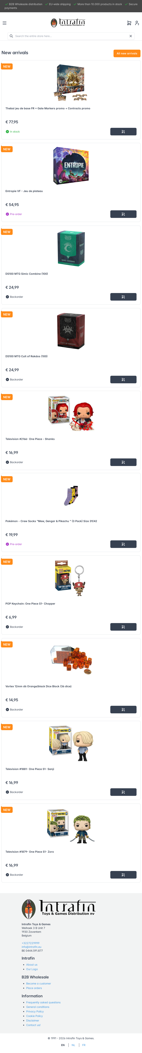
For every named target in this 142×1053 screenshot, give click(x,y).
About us (31, 964)
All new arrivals (127, 53)
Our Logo (32, 969)
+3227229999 (30, 943)
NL (73, 1045)
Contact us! (33, 1025)
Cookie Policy (34, 1016)
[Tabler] (68, 23)
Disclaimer (32, 1020)
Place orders (34, 988)
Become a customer (38, 983)
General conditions (37, 1006)
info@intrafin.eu (31, 946)
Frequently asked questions (43, 1002)
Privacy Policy (35, 1011)
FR (83, 1045)
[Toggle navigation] (5, 23)
